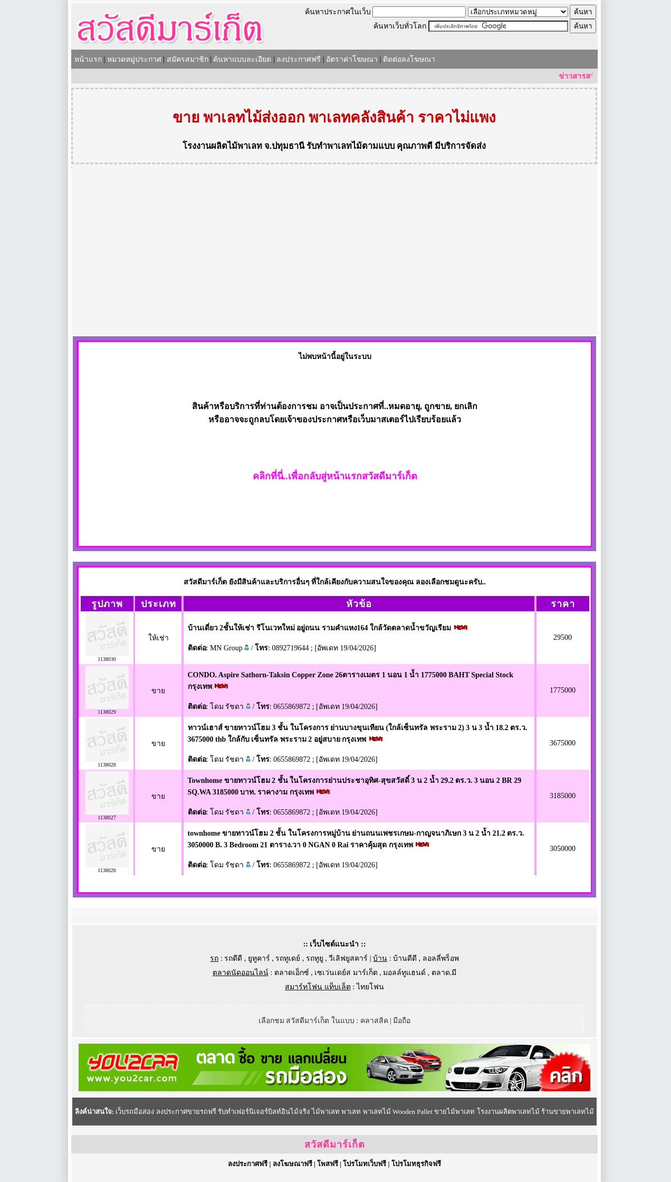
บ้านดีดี (405, 958)
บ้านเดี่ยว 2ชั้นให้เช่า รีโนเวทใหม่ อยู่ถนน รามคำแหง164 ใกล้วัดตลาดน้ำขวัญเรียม (320, 628)
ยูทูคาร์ (259, 958)
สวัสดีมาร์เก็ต (334, 1144)
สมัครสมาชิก (187, 59)
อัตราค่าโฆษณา (352, 59)
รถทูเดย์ (287, 958)
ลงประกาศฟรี (298, 59)
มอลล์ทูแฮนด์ (404, 973)
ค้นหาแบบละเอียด (242, 59)
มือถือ (401, 1021)
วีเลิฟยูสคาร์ (348, 958)
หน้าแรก (88, 59)
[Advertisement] (334, 255)
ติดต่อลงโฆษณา (409, 59)
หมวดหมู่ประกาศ (134, 59)
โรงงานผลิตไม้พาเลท (222, 146)
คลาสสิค (374, 1021)
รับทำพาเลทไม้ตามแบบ (350, 146)
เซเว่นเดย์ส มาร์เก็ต (346, 973)
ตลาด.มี (444, 973)
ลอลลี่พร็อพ (441, 958)
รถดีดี (233, 958)
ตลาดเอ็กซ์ (291, 973)
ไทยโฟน (370, 987)
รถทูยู (314, 958)
